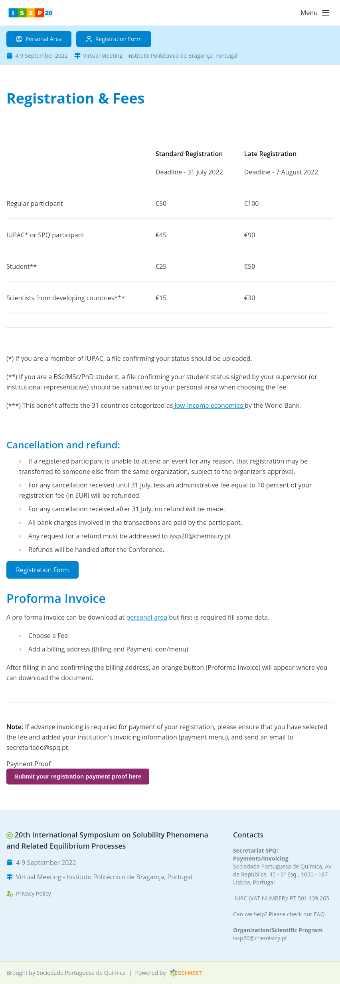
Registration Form (114, 39)
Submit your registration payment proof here (77, 776)
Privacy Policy (33, 893)
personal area (146, 617)
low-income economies (208, 405)
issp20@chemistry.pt (260, 938)
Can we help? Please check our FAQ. (279, 914)
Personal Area (39, 39)
